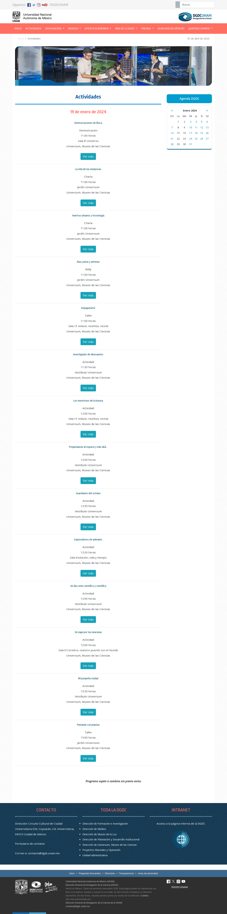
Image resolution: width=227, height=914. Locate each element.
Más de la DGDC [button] (125, 28)
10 (190, 127)
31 (190, 144)
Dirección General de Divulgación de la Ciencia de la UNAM (94, 903)
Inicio (19, 28)
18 (196, 133)
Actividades (33, 28)
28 (172, 144)
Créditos (145, 895)
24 (190, 138)
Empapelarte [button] (88, 308)
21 (172, 138)
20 (207, 133)
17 (190, 133)
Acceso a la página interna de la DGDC (181, 823)
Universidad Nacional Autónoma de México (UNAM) (90, 881)
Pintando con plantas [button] (88, 724)
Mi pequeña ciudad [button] (88, 678)
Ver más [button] (88, 156)
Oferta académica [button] (97, 28)
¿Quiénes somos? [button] (199, 28)
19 (201, 133)
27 (207, 138)
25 (196, 138)
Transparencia (126, 873)
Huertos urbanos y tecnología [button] (88, 215)
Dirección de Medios (94, 829)
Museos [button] (73, 28)
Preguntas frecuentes (90, 873)
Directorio (110, 873)
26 (201, 138)
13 (207, 127)
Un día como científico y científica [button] (88, 586)
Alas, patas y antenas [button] (88, 261)
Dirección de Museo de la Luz (99, 834)
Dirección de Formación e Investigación (105, 823)
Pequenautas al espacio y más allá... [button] (88, 446)
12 (201, 127)
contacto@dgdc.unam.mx (44, 853)
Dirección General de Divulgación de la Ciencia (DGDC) (92, 885)
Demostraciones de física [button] (88, 122)
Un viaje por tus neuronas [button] (88, 632)
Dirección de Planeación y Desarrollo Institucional (110, 839)
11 (196, 127)
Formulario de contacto (30, 843)
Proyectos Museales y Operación (101, 850)
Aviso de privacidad (148, 873)
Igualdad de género (171, 28)
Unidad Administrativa (94, 855)
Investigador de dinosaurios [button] (88, 354)
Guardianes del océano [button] (88, 493)
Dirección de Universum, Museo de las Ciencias (109, 844)
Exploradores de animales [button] (88, 539)
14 (172, 133)
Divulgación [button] (53, 28)
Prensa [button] (146, 28)
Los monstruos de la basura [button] (88, 400)
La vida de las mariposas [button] (88, 169)
